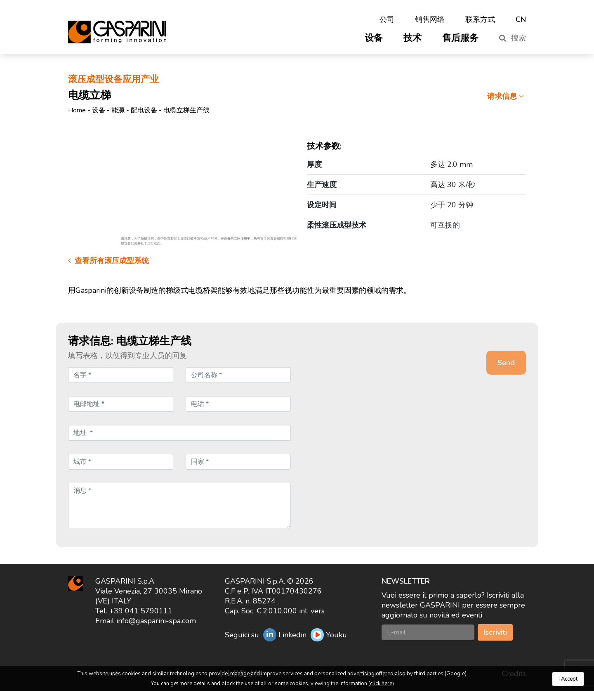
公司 (387, 19)
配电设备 (144, 110)
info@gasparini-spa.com (156, 621)
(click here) (381, 683)
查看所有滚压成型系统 (108, 261)
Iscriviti (495, 632)
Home (77, 110)
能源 (118, 110)
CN (521, 19)
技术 (412, 38)
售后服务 (460, 38)
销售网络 (430, 19)
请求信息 (506, 96)
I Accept (568, 679)
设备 (374, 38)
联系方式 (480, 19)
